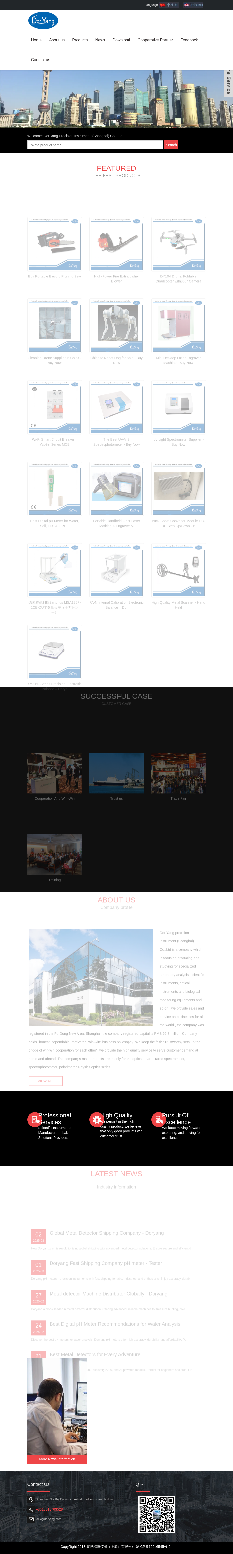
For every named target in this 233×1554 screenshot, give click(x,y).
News (100, 40)
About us (57, 40)
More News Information (57, 1459)
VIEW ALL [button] (46, 1086)
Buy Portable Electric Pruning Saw (54, 296)
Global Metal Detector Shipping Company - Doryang (107, 1253)
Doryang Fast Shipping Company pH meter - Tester (106, 1283)
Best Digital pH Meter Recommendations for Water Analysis (115, 1344)
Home (36, 40)
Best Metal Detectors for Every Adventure (95, 1374)
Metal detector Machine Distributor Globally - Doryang (109, 1313)
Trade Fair (178, 818)
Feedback (189, 40)
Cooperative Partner (155, 40)
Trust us (116, 818)
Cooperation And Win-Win (55, 818)
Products (80, 40)
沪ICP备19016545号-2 (153, 1547)
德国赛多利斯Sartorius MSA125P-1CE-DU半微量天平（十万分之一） (54, 627)
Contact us (40, 60)
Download (121, 40)
